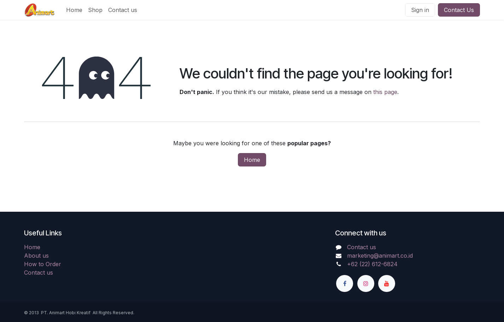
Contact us (38, 272)
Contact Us (459, 9)
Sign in (420, 9)
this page (385, 91)
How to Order (42, 264)
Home (252, 159)
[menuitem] (74, 10)
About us (36, 255)
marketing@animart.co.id (380, 255)
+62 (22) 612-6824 (372, 264)
